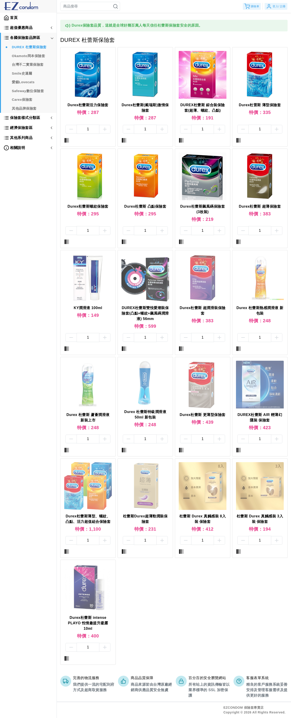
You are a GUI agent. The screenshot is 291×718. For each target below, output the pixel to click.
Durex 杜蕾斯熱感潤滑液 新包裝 (259, 310)
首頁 (11, 17)
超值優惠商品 (18, 27)
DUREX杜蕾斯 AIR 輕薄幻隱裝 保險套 (260, 417)
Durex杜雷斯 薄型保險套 (260, 105)
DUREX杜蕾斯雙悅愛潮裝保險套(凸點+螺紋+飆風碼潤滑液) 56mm (145, 313)
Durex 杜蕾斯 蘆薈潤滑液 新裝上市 (88, 417)
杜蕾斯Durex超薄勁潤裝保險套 (145, 519)
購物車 (251, 6)
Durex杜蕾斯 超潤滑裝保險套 (202, 310)
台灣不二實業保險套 (28, 64)
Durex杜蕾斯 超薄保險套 (260, 206)
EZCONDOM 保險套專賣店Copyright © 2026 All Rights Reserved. (254, 710)
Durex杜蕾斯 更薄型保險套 (202, 415)
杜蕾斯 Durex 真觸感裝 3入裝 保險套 (260, 519)
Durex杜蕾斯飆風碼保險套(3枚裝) (202, 209)
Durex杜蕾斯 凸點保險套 (145, 206)
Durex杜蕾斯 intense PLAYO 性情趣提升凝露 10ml (88, 623)
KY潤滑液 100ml (88, 308)
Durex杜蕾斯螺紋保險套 (88, 206)
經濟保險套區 (18, 128)
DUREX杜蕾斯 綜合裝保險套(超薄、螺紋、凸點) (202, 107)
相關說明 (14, 148)
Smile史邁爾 (22, 73)
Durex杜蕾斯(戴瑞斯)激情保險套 (145, 107)
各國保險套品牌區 (22, 37)
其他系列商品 (18, 138)
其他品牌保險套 (24, 108)
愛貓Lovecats (23, 82)
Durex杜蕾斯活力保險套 (88, 105)
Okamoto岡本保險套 (28, 56)
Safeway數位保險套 (28, 91)
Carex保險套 (22, 99)
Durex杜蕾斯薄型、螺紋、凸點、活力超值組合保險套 (87, 519)
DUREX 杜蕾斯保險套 (29, 47)
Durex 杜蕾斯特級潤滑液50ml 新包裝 (145, 414)
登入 (276, 6)
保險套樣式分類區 (22, 118)
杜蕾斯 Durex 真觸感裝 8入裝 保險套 (202, 519)
